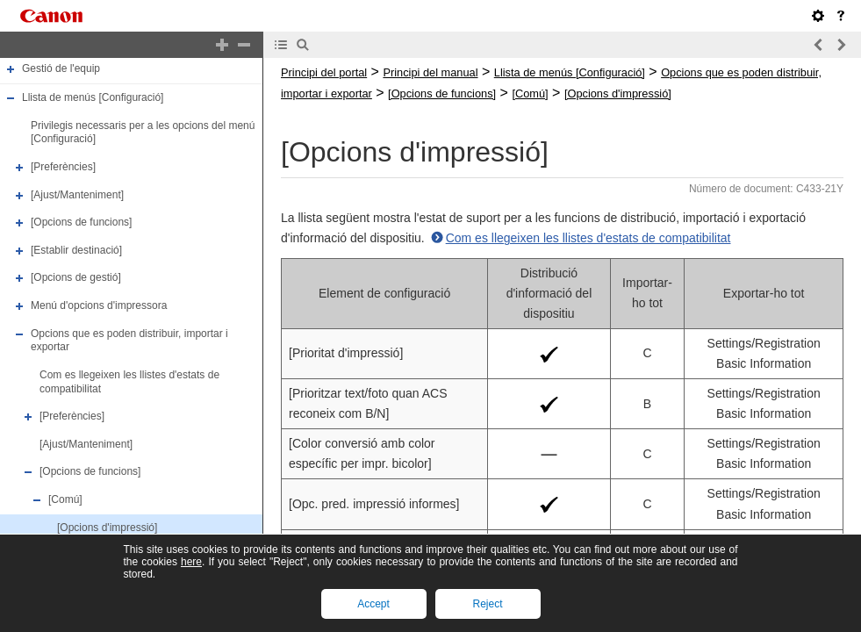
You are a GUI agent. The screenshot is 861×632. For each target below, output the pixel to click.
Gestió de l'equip (61, 69)
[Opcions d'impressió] (107, 527)
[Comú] (65, 499)
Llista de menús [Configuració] (92, 97)
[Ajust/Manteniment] (77, 195)
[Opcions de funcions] (81, 222)
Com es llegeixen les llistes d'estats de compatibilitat (588, 238)
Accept (373, 604)
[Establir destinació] (76, 250)
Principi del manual (430, 72)
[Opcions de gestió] (76, 278)
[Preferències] (63, 167)
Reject (487, 604)
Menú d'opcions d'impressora (99, 305)
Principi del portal (324, 72)
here (191, 562)
